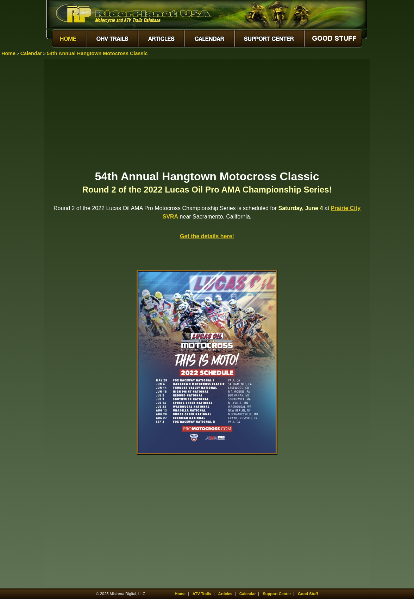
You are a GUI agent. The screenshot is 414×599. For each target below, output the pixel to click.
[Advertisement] (207, 114)
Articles (225, 594)
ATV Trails (202, 594)
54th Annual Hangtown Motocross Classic (97, 53)
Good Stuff (308, 594)
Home (8, 53)
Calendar (31, 53)
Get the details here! (207, 236)
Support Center (277, 594)
